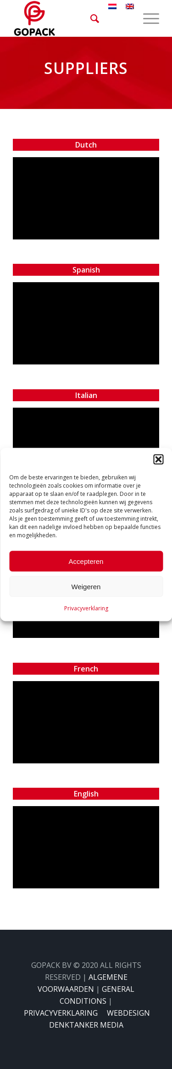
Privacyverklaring (86, 608)
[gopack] (71, 18)
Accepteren (86, 561)
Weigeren (86, 586)
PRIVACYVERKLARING (61, 1013)
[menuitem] (90, 18)
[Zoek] (90, 18)
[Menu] (146, 18)
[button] (158, 459)
